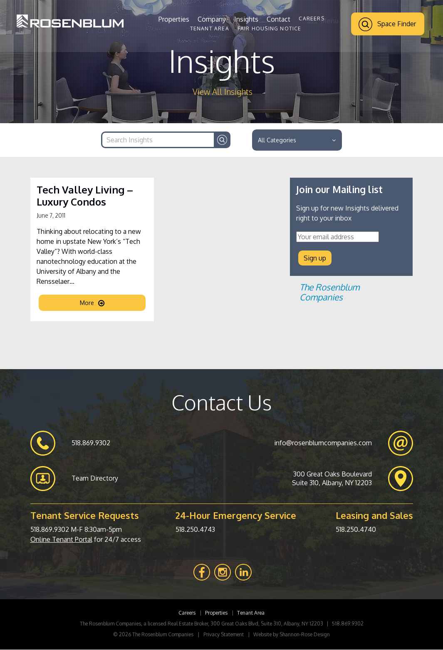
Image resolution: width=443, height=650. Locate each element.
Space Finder (387, 24)
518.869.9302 (49, 530)
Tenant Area (209, 28)
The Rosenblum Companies (329, 292)
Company (212, 19)
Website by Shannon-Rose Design (291, 635)
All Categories (297, 140)
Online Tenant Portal (61, 540)
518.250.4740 (356, 530)
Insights (246, 19)
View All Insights (222, 92)
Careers (311, 18)
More (92, 304)
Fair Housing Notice (270, 28)
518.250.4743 (195, 530)
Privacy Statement (223, 635)
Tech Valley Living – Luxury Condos (85, 197)
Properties (173, 19)
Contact (278, 19)
